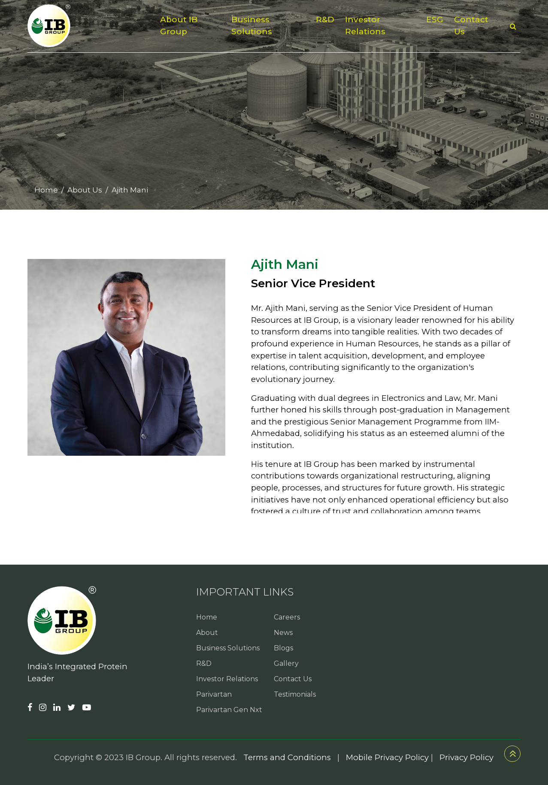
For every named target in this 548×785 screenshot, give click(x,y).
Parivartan (214, 694)
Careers (287, 617)
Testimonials (295, 694)
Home (46, 190)
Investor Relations (365, 26)
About (207, 633)
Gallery (286, 663)
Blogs (283, 648)
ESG (434, 19)
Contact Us (471, 26)
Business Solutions (251, 26)
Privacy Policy (466, 757)
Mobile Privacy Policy (387, 757)
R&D (325, 19)
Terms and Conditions (287, 757)
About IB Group (178, 26)
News (283, 633)
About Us (84, 190)
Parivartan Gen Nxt (229, 710)
